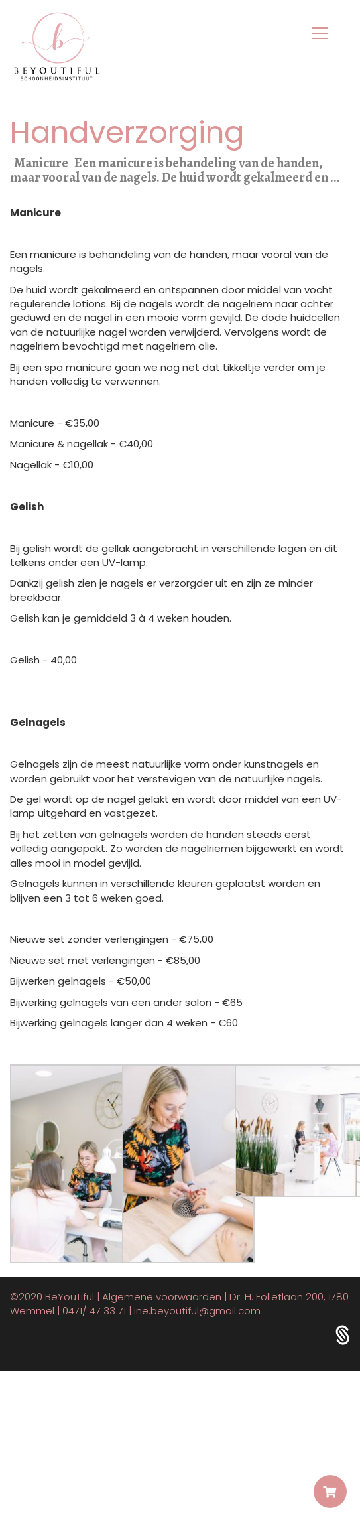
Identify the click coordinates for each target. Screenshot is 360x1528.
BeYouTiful (69, 1297)
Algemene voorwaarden (161, 1297)
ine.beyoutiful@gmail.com (197, 1311)
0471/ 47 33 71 (94, 1311)
